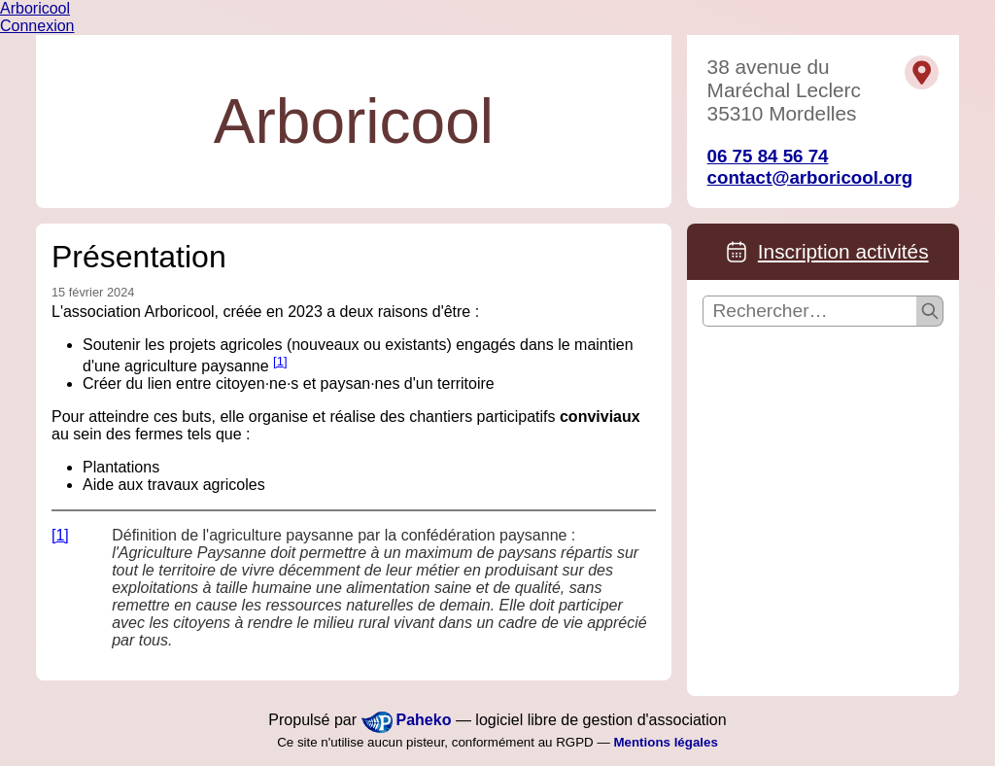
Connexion (37, 25)
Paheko (424, 720)
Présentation (138, 256)
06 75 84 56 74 (768, 156)
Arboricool (35, 8)
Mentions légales (665, 742)
